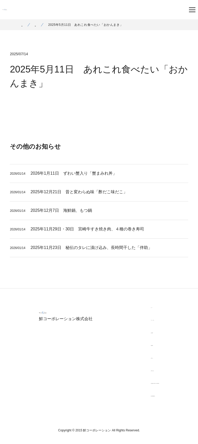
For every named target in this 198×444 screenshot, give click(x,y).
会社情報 (123, 332)
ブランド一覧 (127, 319)
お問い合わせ (127, 370)
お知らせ (50, 25)
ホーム (26, 25)
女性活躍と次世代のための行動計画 (145, 383)
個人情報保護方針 (130, 395)
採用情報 (123, 345)
